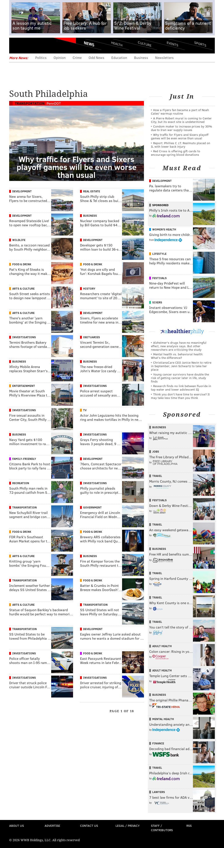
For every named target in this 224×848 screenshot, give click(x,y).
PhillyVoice (39, 45)
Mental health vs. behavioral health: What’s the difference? (177, 356)
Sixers (157, 302)
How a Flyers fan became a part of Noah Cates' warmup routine (180, 111)
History (89, 288)
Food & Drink (21, 264)
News (89, 44)
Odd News (96, 57)
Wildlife (18, 240)
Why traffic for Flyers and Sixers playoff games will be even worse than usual (179, 136)
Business (141, 57)
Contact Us (89, 825)
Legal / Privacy (128, 825)
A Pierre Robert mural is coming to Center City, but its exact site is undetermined (181, 120)
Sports (200, 44)
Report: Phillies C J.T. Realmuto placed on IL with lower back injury (180, 145)
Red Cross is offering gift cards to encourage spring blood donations (175, 153)
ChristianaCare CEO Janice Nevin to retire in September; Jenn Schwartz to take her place (181, 366)
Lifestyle (159, 254)
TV (85, 410)
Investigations (24, 337)
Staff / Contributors (162, 827)
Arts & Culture (23, 288)
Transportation (30, 103)
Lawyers (158, 792)
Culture (144, 44)
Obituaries (91, 337)
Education (119, 57)
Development (22, 191)
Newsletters (164, 57)
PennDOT (54, 103)
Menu (16, 45)
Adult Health (162, 646)
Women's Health (164, 229)
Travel (157, 476)
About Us (16, 825)
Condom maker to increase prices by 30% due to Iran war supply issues (181, 128)
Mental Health (163, 719)
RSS (189, 825)
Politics (41, 57)
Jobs (155, 451)
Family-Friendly (24, 459)
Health (116, 44)
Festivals (159, 278)
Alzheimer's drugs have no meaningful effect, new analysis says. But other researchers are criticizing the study (178, 346)
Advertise (52, 825)
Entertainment (23, 386)
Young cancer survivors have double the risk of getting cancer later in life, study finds (180, 377)
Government (92, 507)
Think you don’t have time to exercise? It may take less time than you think (180, 396)
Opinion (60, 57)
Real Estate (91, 191)
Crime (77, 57)
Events (172, 44)
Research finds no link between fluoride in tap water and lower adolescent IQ (181, 387)
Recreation (20, 483)
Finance (158, 743)
